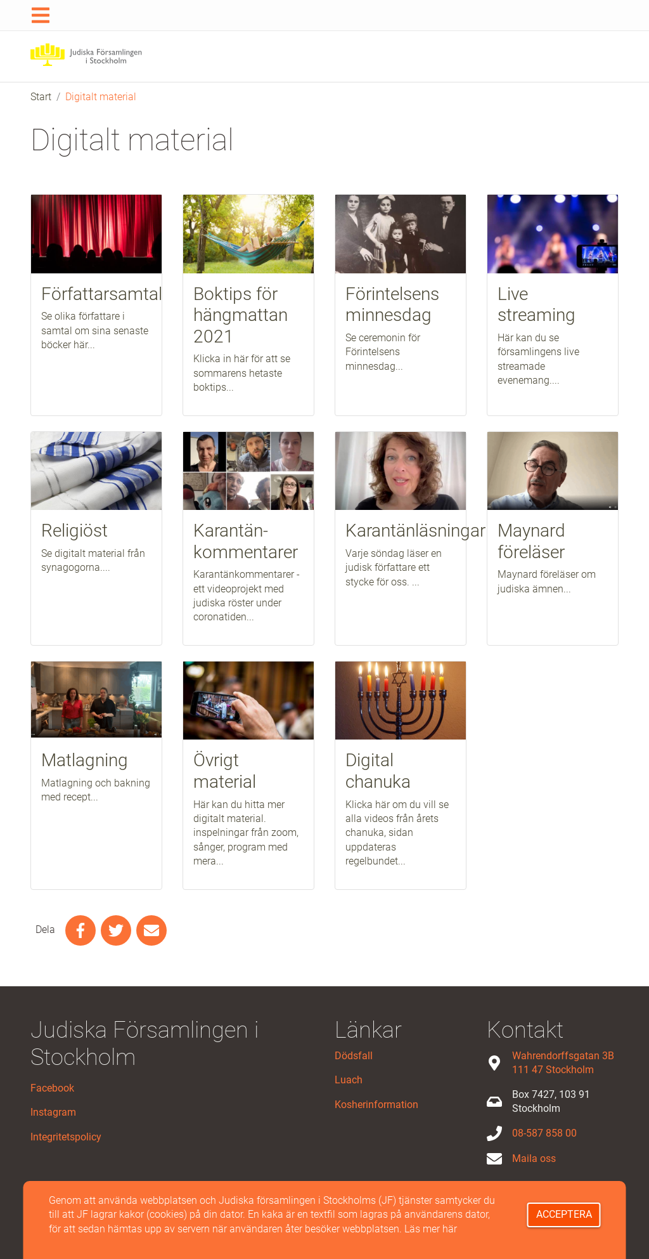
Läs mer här (430, 1229)
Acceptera (564, 1214)
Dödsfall (354, 1056)
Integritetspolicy (65, 1137)
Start (40, 97)
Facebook (52, 1088)
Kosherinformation (376, 1105)
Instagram (53, 1112)
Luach (349, 1080)
